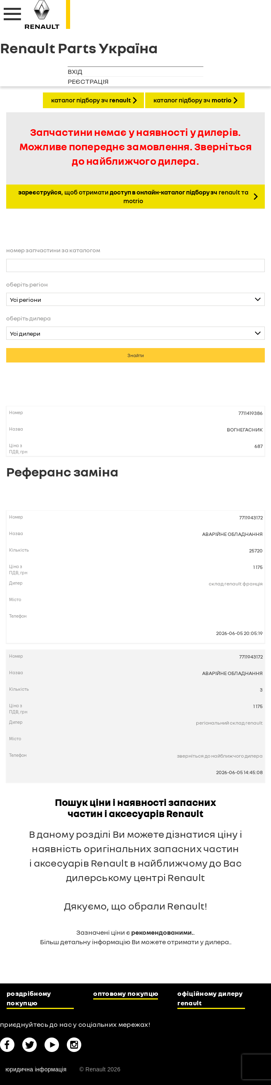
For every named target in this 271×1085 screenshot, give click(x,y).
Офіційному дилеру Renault (210, 998)
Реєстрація (88, 81)
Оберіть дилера (28, 318)
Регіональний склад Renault (229, 723)
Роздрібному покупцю (29, 998)
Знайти (135, 355)
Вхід (75, 71)
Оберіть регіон (27, 284)
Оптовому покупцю (125, 993)
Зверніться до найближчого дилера (220, 756)
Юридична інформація (35, 1069)
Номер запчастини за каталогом (53, 249)
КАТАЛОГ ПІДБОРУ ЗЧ (91, 100)
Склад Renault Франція (236, 583)
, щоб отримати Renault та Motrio (133, 196)
